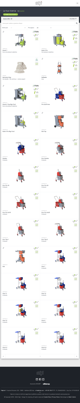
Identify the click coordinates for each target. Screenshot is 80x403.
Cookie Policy (47, 397)
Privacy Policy (56, 397)
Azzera (7, 19)
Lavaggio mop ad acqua (10, 14)
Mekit (70, 397)
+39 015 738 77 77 (50, 390)
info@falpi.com (39, 390)
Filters (73, 19)
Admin (74, 397)
